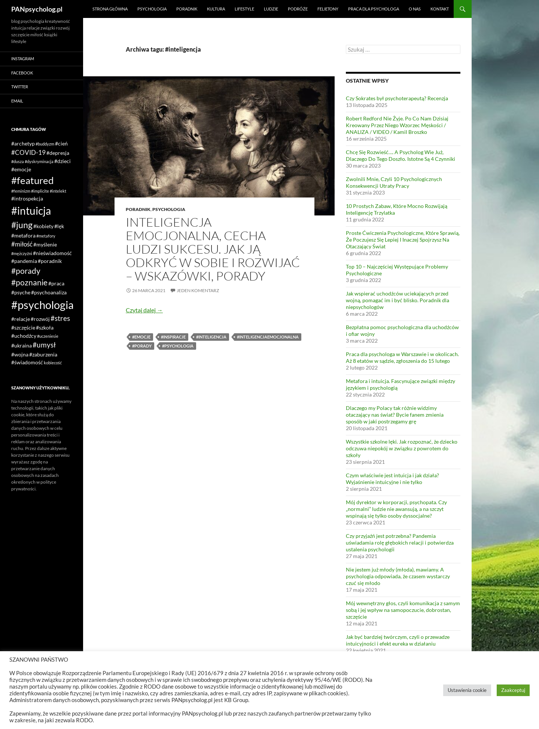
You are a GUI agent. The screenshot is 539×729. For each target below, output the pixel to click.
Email (17, 100)
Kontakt (439, 8)
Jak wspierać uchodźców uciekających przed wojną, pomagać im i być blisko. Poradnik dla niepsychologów (397, 300)
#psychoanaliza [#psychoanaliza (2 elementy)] (49, 292)
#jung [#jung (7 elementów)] (22, 225)
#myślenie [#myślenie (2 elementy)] (45, 244)
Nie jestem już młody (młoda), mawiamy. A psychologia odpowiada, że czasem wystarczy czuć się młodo (398, 576)
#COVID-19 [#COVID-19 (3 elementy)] (28, 152)
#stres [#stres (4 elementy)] (60, 318)
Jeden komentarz (198, 290)
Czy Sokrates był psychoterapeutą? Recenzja (397, 98)
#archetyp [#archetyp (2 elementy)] (23, 143)
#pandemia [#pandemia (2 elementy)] (24, 261)
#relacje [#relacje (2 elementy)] (20, 319)
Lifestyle (244, 8)
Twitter (19, 86)
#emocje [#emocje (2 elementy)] (21, 169)
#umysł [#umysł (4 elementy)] (44, 344)
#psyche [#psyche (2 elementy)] (20, 292)
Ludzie (271, 8)
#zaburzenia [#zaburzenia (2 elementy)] (43, 354)
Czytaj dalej (144, 309)
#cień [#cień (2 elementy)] (61, 143)
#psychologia (178, 345)
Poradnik (186, 8)
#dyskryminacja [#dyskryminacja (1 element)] (39, 161)
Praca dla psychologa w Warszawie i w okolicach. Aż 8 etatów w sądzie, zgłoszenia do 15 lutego (402, 357)
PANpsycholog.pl (37, 9)
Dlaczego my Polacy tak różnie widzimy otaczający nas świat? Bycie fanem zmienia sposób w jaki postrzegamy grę (395, 415)
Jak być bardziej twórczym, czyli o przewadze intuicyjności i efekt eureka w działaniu (398, 640)
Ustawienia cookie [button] (467, 690)
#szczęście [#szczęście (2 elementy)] (23, 327)
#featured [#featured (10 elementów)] (32, 180)
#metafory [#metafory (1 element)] (45, 235)
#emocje (141, 336)
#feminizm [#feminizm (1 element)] (20, 191)
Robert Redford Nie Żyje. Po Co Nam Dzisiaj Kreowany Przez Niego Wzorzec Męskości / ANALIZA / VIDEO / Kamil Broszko (397, 125)
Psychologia (152, 8)
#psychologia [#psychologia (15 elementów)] (42, 304)
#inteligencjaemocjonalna (268, 336)
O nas (415, 8)
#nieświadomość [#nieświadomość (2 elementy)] (52, 253)
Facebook (22, 72)
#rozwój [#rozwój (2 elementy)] (40, 319)
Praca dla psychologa (373, 8)
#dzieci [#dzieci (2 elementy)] (62, 161)
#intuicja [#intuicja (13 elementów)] (31, 210)
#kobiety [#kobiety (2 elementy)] (43, 226)
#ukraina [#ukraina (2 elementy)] (21, 345)
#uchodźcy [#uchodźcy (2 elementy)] (23, 336)
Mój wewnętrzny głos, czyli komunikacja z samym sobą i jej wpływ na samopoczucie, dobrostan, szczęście (403, 610)
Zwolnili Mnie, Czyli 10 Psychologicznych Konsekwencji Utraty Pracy (394, 182)
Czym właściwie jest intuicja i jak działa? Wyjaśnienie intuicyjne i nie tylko (392, 478)
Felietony (327, 8)
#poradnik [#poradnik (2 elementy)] (50, 261)
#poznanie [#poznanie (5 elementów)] (29, 282)
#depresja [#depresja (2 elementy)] (57, 153)
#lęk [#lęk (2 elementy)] (59, 226)
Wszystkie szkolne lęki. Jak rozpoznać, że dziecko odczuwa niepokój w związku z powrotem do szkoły (401, 448)
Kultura (216, 8)
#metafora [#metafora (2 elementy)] (23, 235)
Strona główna (110, 8)
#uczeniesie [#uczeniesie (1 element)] (47, 336)
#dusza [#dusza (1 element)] (17, 161)
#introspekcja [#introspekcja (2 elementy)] (27, 198)
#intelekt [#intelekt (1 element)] (58, 191)
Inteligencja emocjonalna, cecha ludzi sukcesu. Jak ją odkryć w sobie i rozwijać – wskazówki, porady (213, 249)
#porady (142, 345)
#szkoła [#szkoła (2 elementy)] (45, 327)
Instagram (22, 58)
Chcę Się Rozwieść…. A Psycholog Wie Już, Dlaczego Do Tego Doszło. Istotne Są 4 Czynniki (400, 155)
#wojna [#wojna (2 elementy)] (19, 354)
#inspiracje (173, 336)
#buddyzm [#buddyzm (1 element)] (45, 143)
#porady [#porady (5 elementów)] (25, 270)
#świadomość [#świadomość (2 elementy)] (27, 362)
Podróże (298, 8)
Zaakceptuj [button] (513, 690)
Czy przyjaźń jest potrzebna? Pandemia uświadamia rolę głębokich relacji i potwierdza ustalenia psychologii (400, 542)
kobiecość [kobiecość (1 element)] (53, 362)
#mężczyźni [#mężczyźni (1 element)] (21, 253)
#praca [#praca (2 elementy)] (56, 283)
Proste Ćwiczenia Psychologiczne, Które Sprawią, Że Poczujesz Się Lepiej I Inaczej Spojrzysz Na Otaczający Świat (403, 239)
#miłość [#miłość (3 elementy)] (22, 244)
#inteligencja (211, 336)
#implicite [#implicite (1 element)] (40, 191)
